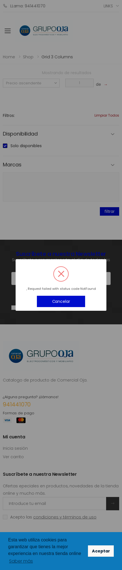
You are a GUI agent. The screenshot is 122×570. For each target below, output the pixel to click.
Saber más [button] (21, 561)
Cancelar (61, 301)
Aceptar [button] (101, 551)
